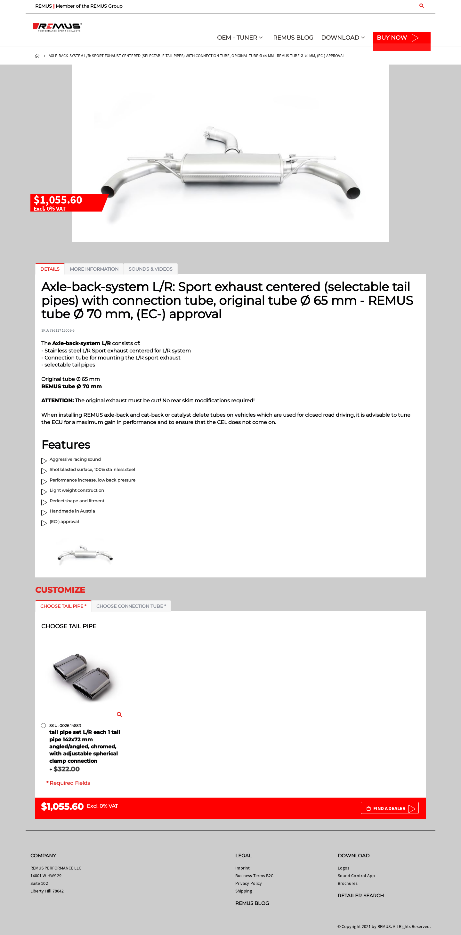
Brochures (348, 883)
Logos (343, 868)
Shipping (243, 891)
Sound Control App (356, 875)
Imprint (242, 868)
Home (37, 56)
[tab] (50, 269)
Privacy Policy (248, 883)
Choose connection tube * (131, 606)
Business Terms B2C (254, 875)
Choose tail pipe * (63, 606)
